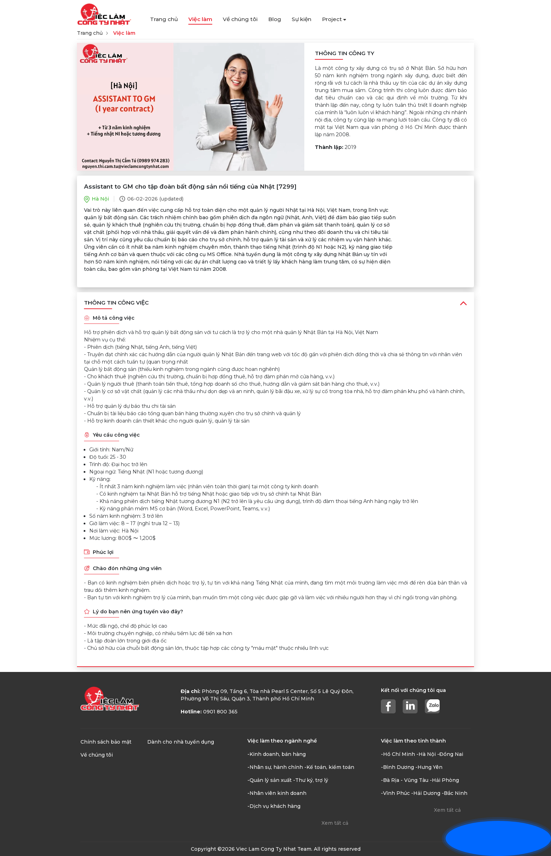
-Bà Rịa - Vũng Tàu (404, 780)
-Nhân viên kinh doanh (276, 793)
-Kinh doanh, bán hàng (276, 754)
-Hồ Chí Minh (398, 754)
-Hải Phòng (444, 780)
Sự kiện (301, 19)
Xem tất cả (335, 823)
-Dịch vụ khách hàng (273, 806)
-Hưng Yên (428, 767)
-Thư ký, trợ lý (310, 780)
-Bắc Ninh (454, 793)
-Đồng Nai (450, 754)
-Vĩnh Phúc (395, 793)
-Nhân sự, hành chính (275, 767)
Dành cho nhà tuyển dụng (180, 742)
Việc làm (200, 19)
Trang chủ (164, 19)
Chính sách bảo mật (105, 742)
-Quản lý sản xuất (269, 780)
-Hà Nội (426, 754)
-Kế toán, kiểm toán (329, 767)
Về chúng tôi (240, 19)
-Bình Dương (397, 767)
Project (334, 19)
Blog (274, 19)
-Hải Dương (425, 793)
